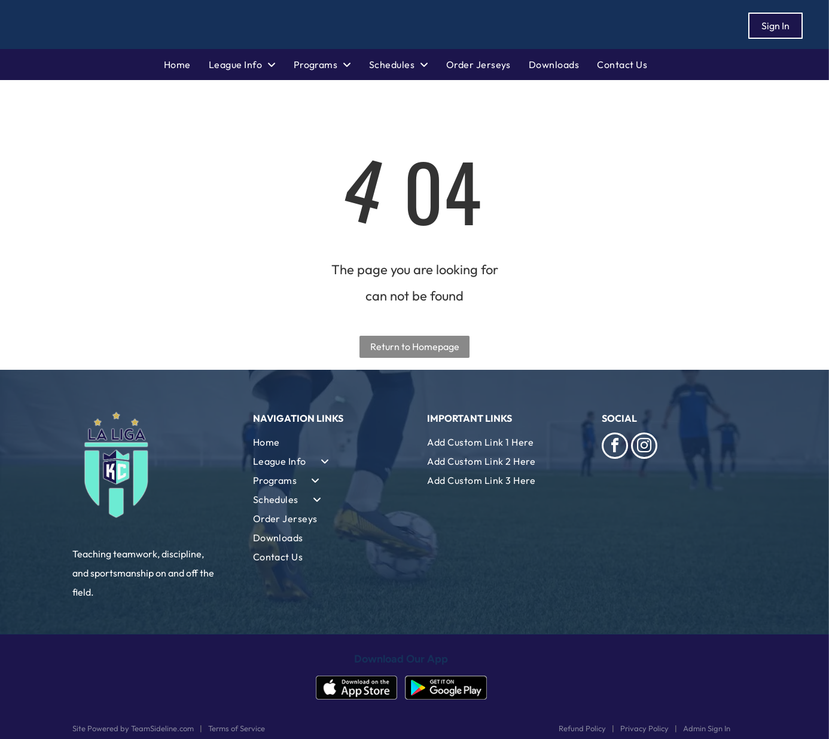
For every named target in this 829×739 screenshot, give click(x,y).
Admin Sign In (706, 728)
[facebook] (615, 447)
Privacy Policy (644, 728)
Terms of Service (236, 728)
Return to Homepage (414, 346)
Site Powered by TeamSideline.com (133, 728)
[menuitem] (186, 64)
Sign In (775, 26)
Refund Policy (582, 728)
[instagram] (644, 447)
